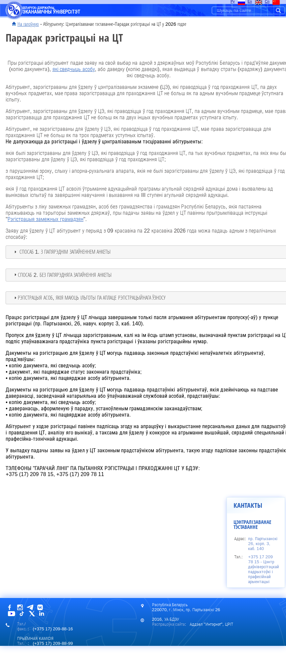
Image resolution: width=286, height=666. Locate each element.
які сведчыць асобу (73, 69)
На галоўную (28, 24)
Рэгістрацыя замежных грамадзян (45, 219)
